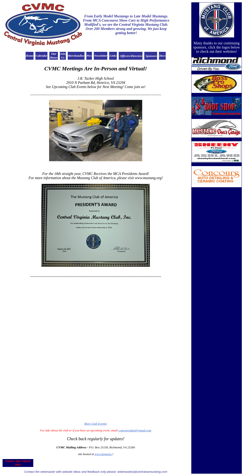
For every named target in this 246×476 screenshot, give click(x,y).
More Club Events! (95, 423)
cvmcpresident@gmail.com (134, 430)
